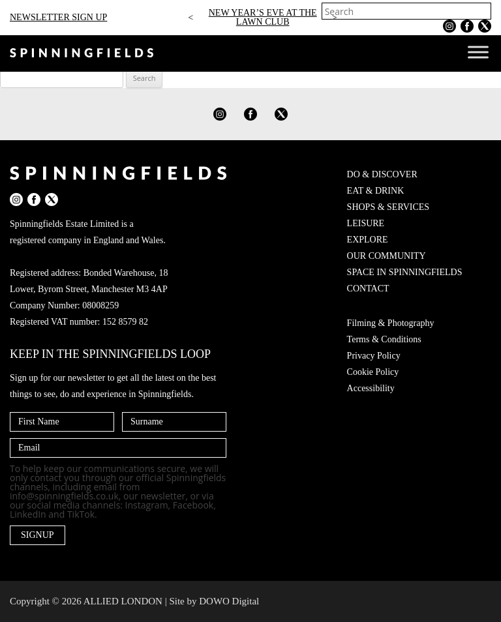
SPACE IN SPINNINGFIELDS (405, 272)
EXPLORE (367, 239)
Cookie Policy (373, 372)
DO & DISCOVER (382, 174)
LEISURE (366, 223)
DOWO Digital (229, 601)
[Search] (483, 11)
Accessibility (371, 388)
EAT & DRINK (375, 191)
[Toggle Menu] (478, 52)
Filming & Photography (390, 323)
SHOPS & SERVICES (388, 207)
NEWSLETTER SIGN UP (58, 17)
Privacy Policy (374, 356)
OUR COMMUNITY (386, 256)
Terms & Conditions (384, 339)
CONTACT (368, 288)
